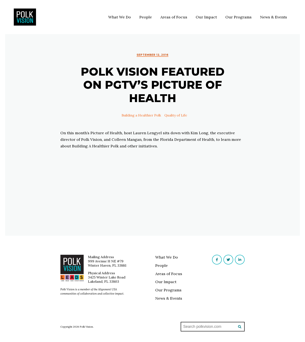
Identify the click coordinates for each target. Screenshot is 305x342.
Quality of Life (174, 115)
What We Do (119, 17)
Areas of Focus (173, 17)
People (145, 17)
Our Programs (238, 17)
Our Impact (206, 17)
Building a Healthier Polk (139, 115)
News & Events (273, 17)
